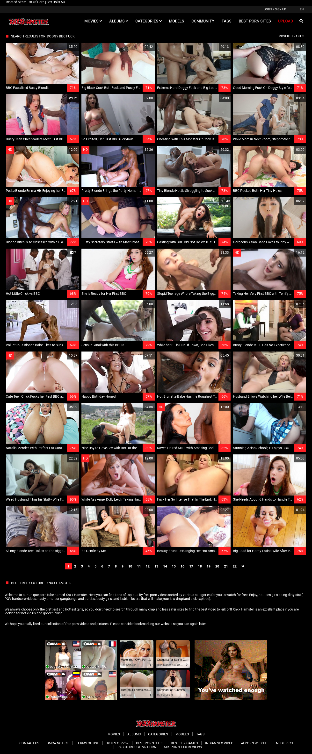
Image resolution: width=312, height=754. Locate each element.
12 (148, 566)
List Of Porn (35, 2)
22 (235, 566)
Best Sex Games (184, 743)
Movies (114, 734)
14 (165, 566)
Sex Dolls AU (56, 2)
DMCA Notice (58, 743)
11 (139, 566)
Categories (158, 734)
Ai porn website (254, 743)
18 (200, 566)
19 (208, 566)
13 (156, 566)
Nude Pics (284, 743)
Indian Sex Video (219, 743)
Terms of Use (87, 743)
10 (130, 566)
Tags (200, 734)
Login (268, 9)
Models (182, 734)
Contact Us (29, 743)
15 (174, 566)
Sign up (280, 9)
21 (226, 566)
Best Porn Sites (149, 743)
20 (217, 566)
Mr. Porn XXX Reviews (183, 747)
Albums (134, 734)
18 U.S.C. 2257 (117, 743)
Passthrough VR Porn (136, 747)
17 (191, 566)
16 (182, 566)
